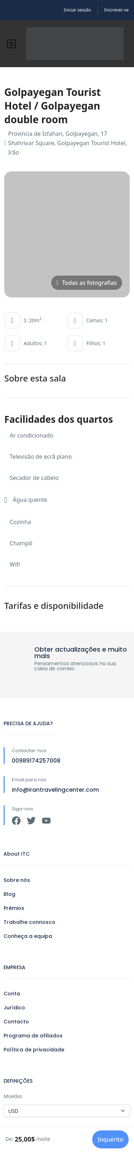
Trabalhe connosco (29, 922)
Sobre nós (17, 880)
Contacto (16, 1021)
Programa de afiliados (33, 1035)
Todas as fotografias (86, 283)
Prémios (14, 908)
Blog (9, 894)
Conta (12, 993)
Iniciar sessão (77, 10)
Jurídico (14, 1007)
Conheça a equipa (28, 936)
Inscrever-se (116, 10)
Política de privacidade (34, 1049)
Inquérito (110, 1139)
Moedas (13, 1096)
